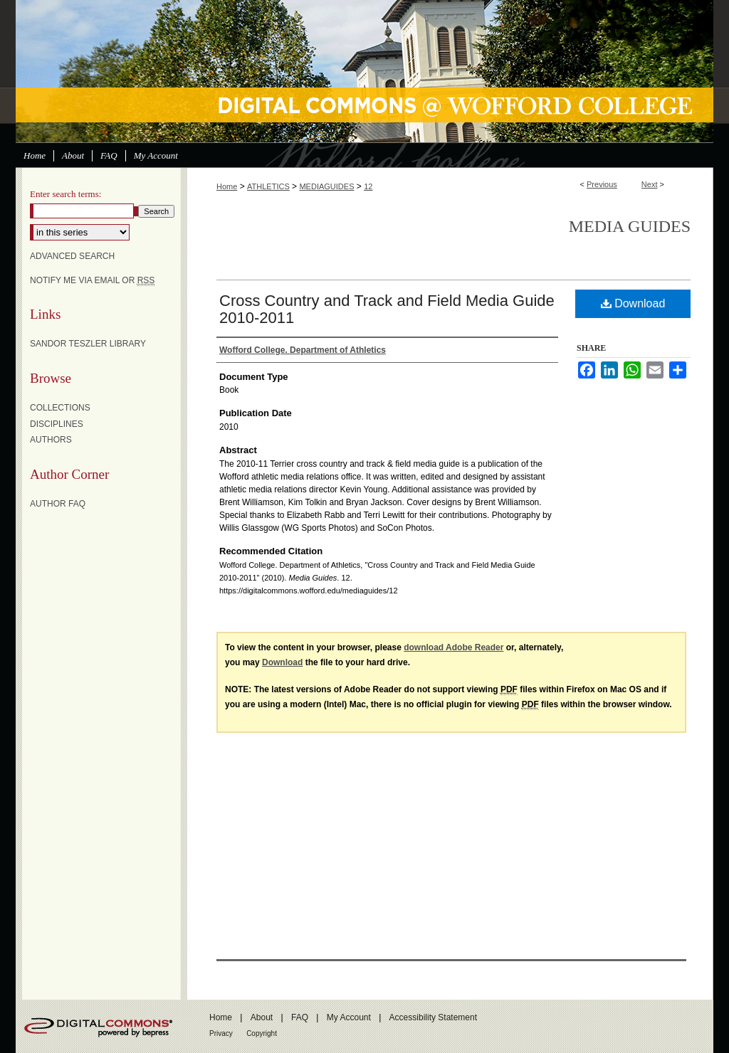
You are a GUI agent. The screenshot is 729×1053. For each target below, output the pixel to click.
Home (226, 186)
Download (633, 303)
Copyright (261, 1033)
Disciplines (56, 424)
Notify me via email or (92, 280)
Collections (60, 408)
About (262, 1017)
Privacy (221, 1033)
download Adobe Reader (453, 647)
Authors (51, 440)
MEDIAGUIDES (326, 186)
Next (649, 184)
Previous (602, 184)
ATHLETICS (268, 186)
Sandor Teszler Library (88, 344)
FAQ (299, 1017)
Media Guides (630, 226)
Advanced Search (72, 256)
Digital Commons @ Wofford (364, 71)
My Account (349, 1017)
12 (368, 186)
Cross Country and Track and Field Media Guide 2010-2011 (387, 309)
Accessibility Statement (433, 1017)
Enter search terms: (65, 194)
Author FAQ (57, 504)
